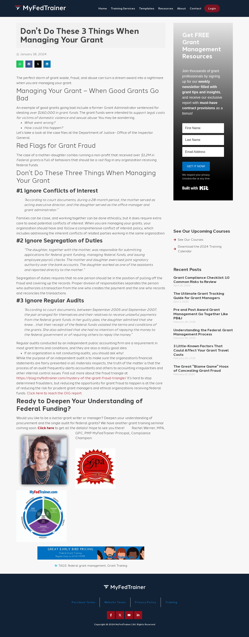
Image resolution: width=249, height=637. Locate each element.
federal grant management (87, 565)
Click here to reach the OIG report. (54, 393)
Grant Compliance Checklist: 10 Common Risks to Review (201, 279)
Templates (146, 8)
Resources (165, 8)
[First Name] (203, 128)
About (181, 8)
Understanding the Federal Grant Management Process (203, 332)
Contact (195, 8)
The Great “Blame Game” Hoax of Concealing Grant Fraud (201, 368)
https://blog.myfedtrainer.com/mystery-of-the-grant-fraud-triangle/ (71, 378)
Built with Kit (195, 188)
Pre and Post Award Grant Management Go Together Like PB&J (200, 313)
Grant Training (117, 565)
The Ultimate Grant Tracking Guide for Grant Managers (198, 295)
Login (212, 8)
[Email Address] (203, 152)
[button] (19, 64)
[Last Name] (203, 140)
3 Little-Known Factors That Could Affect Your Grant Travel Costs (201, 350)
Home (102, 8)
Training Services (123, 8)
